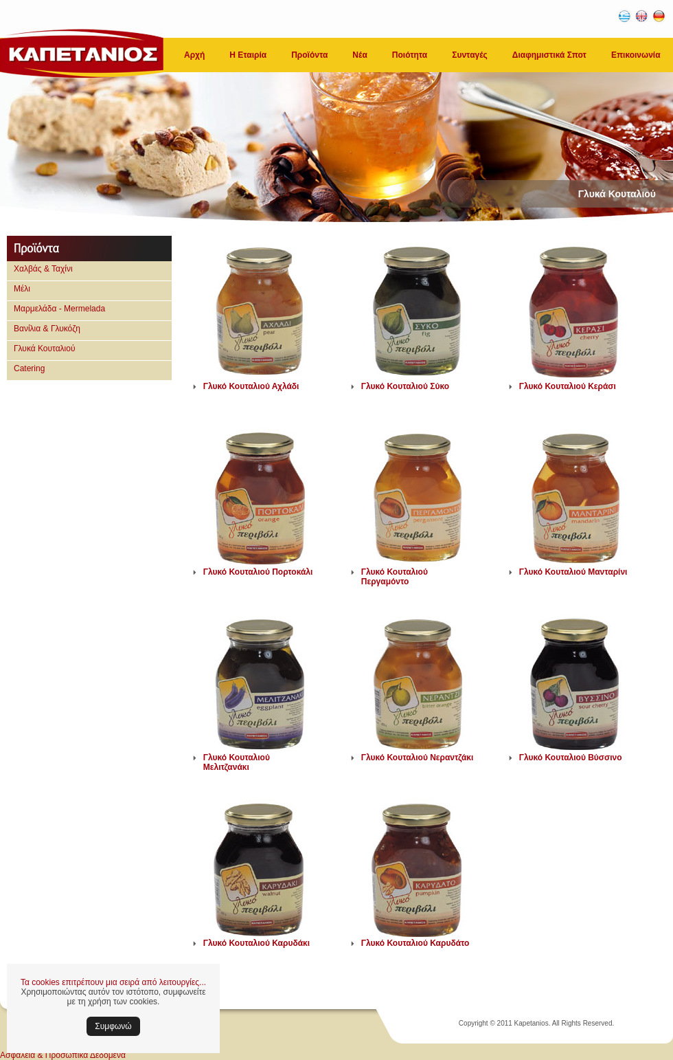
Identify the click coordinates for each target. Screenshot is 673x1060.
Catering (29, 368)
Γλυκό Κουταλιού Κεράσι (567, 386)
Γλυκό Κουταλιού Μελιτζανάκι (236, 762)
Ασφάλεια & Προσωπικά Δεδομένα (63, 1055)
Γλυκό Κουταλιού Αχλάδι (251, 386)
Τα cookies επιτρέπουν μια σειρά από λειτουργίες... (113, 982)
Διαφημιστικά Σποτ (549, 55)
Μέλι (22, 289)
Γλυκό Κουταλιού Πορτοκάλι (258, 572)
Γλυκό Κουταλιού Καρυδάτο (415, 943)
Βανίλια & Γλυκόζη (47, 328)
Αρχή (194, 55)
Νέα (359, 55)
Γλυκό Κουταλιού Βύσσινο (570, 757)
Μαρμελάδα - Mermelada (59, 308)
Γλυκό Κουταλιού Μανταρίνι (573, 572)
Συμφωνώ (113, 1026)
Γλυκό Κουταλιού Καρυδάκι (256, 943)
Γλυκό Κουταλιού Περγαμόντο (394, 576)
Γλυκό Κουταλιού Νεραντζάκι (417, 757)
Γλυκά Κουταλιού (45, 348)
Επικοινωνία (636, 55)
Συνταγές (470, 55)
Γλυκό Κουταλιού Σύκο (405, 386)
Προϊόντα (309, 55)
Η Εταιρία (247, 55)
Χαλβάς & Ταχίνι (43, 269)
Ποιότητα (409, 55)
